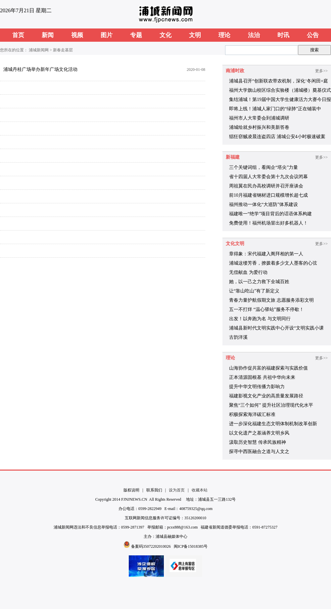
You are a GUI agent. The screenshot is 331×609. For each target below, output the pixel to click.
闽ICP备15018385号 (191, 546)
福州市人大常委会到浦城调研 (259, 118)
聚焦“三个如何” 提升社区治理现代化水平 (271, 405)
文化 (165, 35)
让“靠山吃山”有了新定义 (254, 290)
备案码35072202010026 (151, 546)
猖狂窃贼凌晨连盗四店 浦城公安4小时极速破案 (277, 136)
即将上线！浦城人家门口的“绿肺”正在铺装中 (275, 108)
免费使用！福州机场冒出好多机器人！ (268, 223)
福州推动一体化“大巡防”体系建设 (263, 204)
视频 (77, 35)
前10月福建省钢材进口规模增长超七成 (268, 195)
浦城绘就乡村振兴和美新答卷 (259, 127)
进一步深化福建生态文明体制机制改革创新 (273, 423)
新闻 (48, 35)
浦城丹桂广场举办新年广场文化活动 (40, 69)
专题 (136, 35)
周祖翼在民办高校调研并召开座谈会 (266, 185)
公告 (313, 35)
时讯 (283, 35)
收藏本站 (200, 490)
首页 (18, 35)
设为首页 (177, 490)
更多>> (321, 71)
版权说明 (131, 490)
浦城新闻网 (39, 50)
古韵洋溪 (238, 337)
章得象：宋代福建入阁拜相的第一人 (266, 253)
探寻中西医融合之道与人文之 (259, 451)
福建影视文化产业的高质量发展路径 (266, 395)
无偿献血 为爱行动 (248, 272)
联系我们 (154, 490)
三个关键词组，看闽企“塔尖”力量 (263, 167)
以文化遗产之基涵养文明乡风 (259, 433)
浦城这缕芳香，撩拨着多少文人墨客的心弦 (273, 263)
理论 (224, 35)
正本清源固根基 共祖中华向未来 (262, 377)
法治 (254, 35)
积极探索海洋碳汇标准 (252, 414)
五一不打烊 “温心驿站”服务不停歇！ (266, 309)
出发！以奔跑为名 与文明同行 (260, 318)
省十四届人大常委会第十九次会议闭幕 (268, 176)
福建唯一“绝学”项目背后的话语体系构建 (270, 213)
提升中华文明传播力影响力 (257, 386)
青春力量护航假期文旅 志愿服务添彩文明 (271, 300)
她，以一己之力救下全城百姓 (259, 281)
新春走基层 (63, 50)
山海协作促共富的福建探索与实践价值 (268, 368)
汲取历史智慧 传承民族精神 (257, 442)
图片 (107, 35)
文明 (195, 35)
